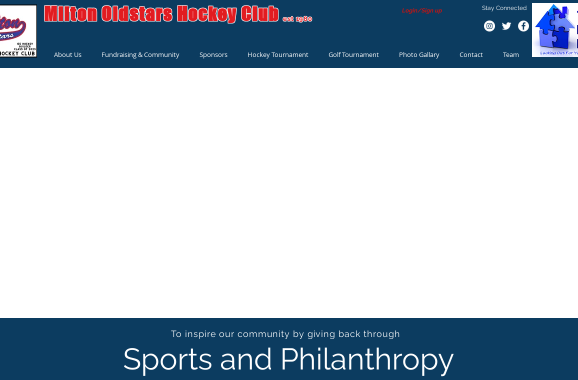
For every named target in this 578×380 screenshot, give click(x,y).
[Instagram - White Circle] (489, 26)
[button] (68, 54)
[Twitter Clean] (506, 26)
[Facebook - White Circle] (523, 26)
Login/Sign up (422, 10)
